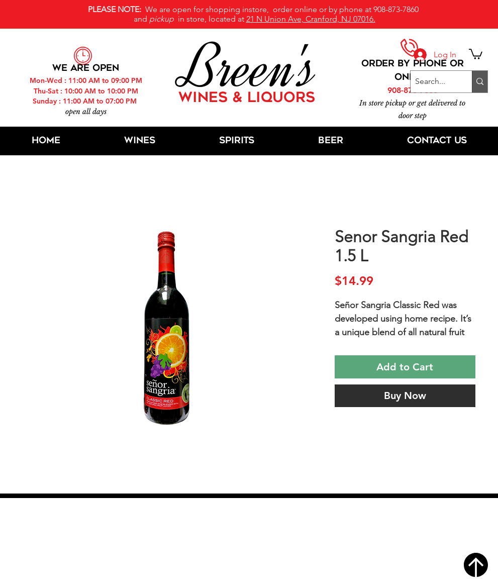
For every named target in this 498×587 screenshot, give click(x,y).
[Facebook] (228, 551)
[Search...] (433, 81)
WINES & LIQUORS (246, 98)
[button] (475, 53)
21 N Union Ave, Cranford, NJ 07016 (254, 521)
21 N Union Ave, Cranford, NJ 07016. (310, 19)
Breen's (249, 68)
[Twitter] (253, 551)
